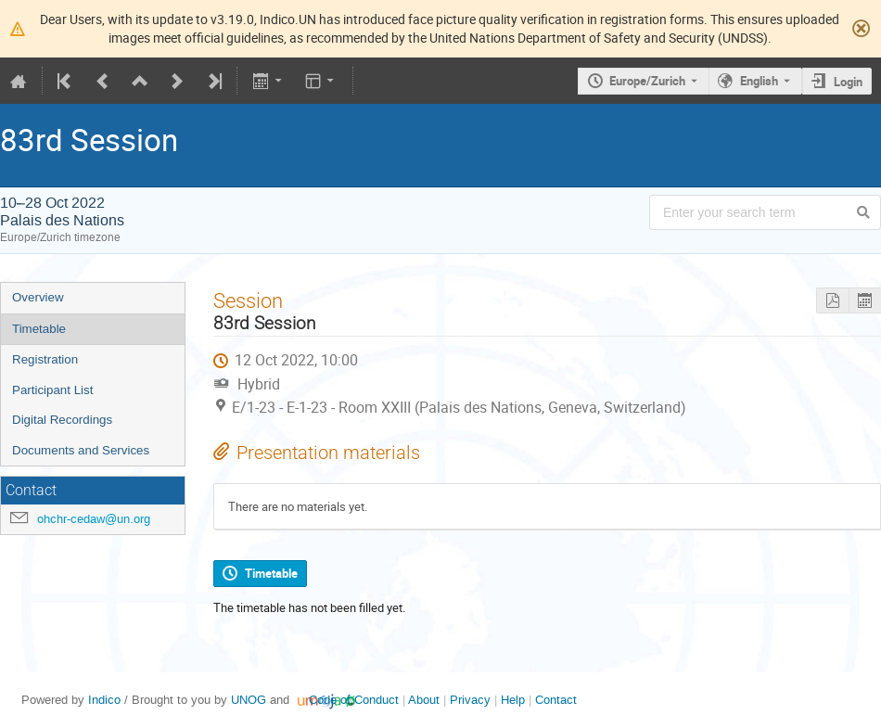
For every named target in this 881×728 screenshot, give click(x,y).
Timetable (39, 329)
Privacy (470, 700)
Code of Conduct (354, 700)
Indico (104, 700)
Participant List (52, 390)
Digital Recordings (62, 420)
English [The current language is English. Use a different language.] (759, 80)
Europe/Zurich (647, 80)
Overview (38, 297)
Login (848, 81)
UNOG (248, 700)
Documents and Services (80, 450)
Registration (45, 359)
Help (513, 700)
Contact (556, 700)
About (424, 700)
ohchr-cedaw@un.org (93, 519)
